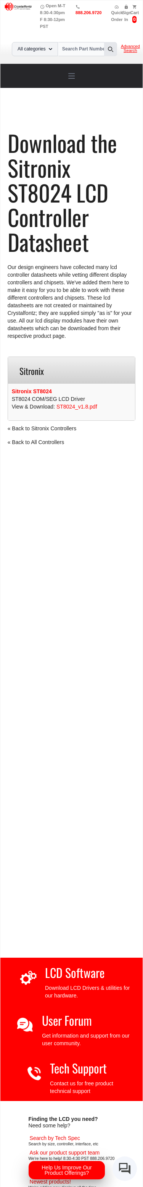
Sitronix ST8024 (32, 391)
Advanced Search (130, 48)
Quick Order (117, 13)
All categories (35, 49)
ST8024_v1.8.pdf (76, 407)
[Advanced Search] (55, 1138)
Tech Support (78, 1068)
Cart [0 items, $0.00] (134, 12)
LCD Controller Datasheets (93, 113)
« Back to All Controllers (36, 442)
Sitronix (30, 118)
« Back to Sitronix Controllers (42, 428)
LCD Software (74, 972)
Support (46, 113)
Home (24, 113)
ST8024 (54, 118)
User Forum (67, 1020)
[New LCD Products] (50, 1182)
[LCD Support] (65, 1153)
